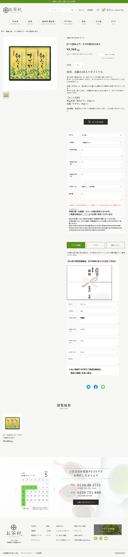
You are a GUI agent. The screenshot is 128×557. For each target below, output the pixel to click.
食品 (47, 526)
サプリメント (35, 540)
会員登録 (90, 10)
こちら (90, 54)
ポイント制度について (63, 540)
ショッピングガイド (62, 531)
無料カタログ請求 (80, 526)
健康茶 (33, 531)
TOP (2, 31)
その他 (48, 531)
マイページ (78, 531)
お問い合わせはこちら (86, 502)
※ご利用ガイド (73, 209)
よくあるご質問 (61, 536)
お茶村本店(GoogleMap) (82, 540)
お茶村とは (59, 526)
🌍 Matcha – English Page (115, 10)
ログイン (82, 10)
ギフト (48, 536)
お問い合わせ (78, 536)
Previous (16, 489)
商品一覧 (9, 31)
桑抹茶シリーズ (36, 536)
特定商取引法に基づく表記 (10, 553)
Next (54, 489)
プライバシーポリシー (27, 553)
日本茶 (33, 526)
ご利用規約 (39, 553)
